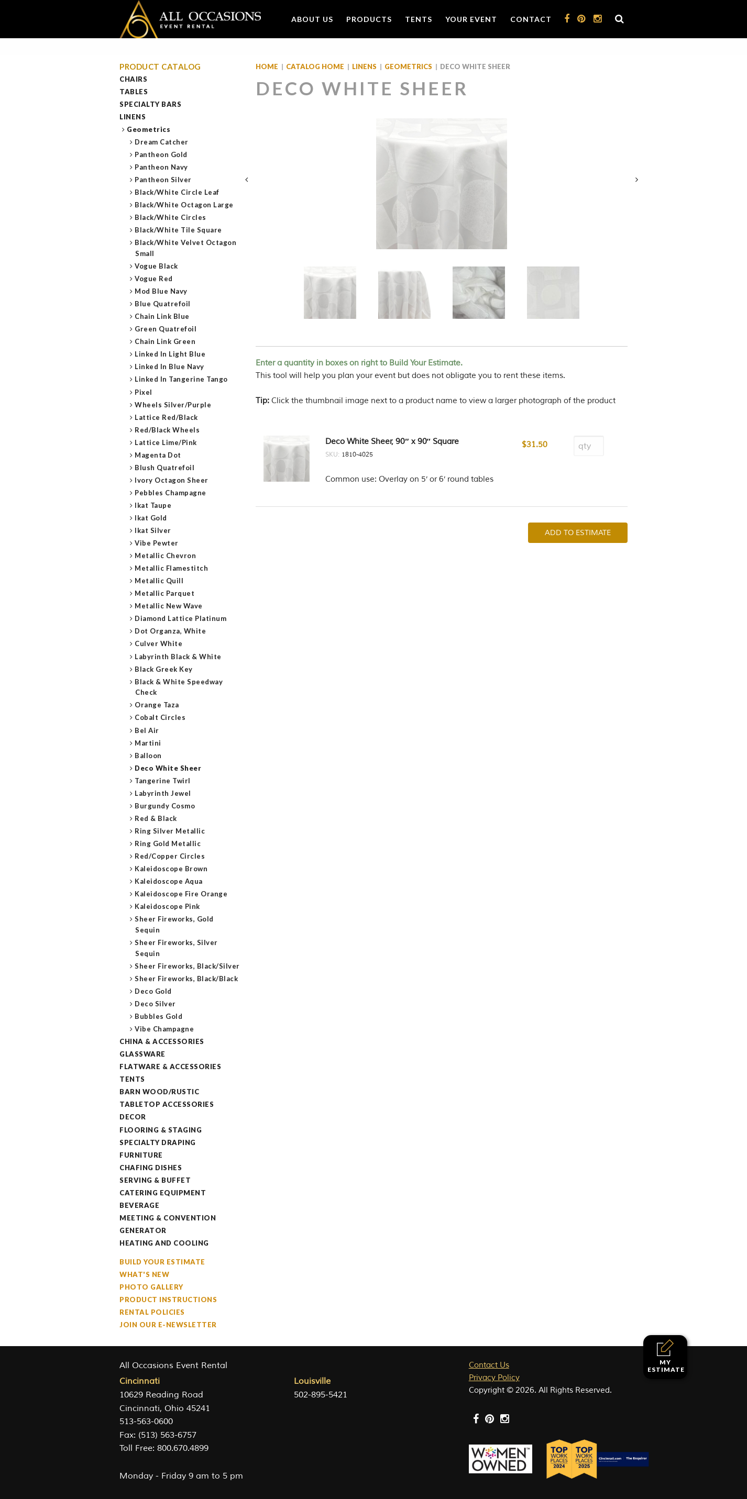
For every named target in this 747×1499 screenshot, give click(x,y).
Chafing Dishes (150, 1167)
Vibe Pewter (157, 543)
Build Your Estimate (162, 1262)
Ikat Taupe (153, 505)
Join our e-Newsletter (168, 1324)
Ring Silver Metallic (170, 831)
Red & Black (156, 818)
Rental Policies (152, 1312)
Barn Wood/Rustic (159, 1091)
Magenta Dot (158, 455)
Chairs (133, 79)
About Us (312, 19)
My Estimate (666, 1356)
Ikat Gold (151, 518)
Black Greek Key (164, 669)
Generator (143, 1230)
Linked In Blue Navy (169, 366)
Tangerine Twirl (163, 780)
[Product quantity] (589, 446)
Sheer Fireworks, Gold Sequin (174, 924)
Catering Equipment (162, 1193)
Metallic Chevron (165, 555)
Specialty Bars (150, 104)
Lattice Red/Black (166, 417)
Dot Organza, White (170, 631)
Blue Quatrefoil (163, 303)
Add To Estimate (578, 532)
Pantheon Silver (163, 179)
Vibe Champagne (164, 1029)
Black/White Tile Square (178, 230)
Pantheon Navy (161, 167)
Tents (418, 19)
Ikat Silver (153, 530)
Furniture (141, 1155)
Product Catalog (160, 67)
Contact (531, 19)
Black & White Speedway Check (179, 687)
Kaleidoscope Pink (167, 906)
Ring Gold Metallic (168, 843)
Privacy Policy (494, 1378)
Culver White (158, 643)
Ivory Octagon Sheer (171, 480)
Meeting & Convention (167, 1218)
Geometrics (148, 129)
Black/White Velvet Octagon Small (185, 248)
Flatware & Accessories (170, 1066)
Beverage (139, 1205)
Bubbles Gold (158, 1016)
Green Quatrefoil (165, 329)
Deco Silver (155, 1004)
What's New (144, 1274)
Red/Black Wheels (167, 430)
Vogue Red (154, 278)
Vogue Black (156, 266)
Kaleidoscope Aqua (169, 881)
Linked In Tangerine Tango (181, 379)
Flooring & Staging (160, 1130)
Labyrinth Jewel (163, 793)
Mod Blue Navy (161, 291)
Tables (133, 91)
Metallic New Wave (169, 606)
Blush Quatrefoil (164, 467)
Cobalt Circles (160, 717)
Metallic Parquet (164, 593)
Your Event (471, 19)
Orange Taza (157, 705)
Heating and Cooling (164, 1243)
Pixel (143, 392)
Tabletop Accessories (166, 1104)
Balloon (148, 755)
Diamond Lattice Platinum (180, 618)
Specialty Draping (157, 1142)
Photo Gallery (151, 1287)
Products (369, 19)
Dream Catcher (162, 142)
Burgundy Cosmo (165, 806)
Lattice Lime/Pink (166, 442)
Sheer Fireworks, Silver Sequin (176, 948)
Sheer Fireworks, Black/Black (186, 978)
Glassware (142, 1054)
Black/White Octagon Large (184, 205)
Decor (132, 1117)
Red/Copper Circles (170, 856)
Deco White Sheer (168, 768)
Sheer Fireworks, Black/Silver (187, 966)
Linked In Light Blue (170, 354)
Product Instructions (168, 1299)
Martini (148, 743)
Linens (132, 117)
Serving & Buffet (155, 1180)
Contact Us (489, 1365)
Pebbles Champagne (170, 492)
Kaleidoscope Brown (171, 868)
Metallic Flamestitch (171, 568)
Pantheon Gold (161, 154)
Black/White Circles (170, 217)
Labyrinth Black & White (178, 656)
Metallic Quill (159, 580)
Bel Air (147, 730)
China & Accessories (161, 1041)
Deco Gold (153, 991)
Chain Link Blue (162, 316)
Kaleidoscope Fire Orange (181, 894)
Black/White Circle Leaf (177, 192)
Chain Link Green (165, 341)
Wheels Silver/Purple (173, 405)
